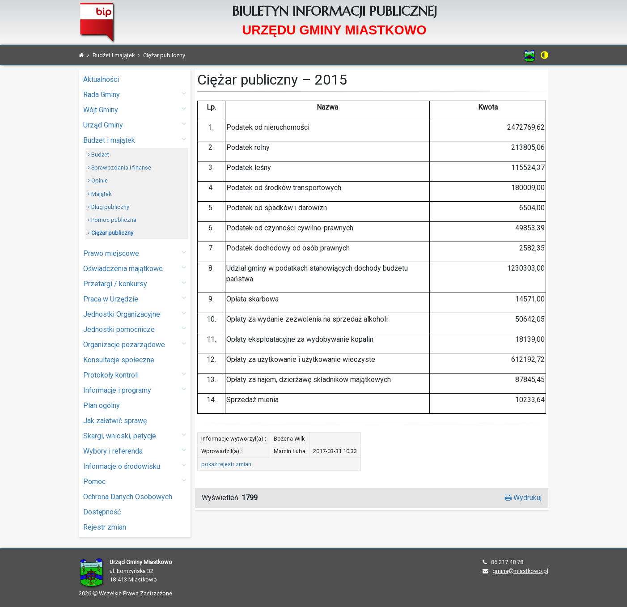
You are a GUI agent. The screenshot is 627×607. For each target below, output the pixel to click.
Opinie (98, 180)
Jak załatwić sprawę (115, 420)
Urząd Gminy (134, 124)
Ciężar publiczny (110, 232)
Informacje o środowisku (134, 466)
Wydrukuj (523, 497)
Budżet (98, 154)
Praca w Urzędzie (134, 298)
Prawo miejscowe (134, 253)
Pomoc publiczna (112, 219)
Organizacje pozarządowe (134, 344)
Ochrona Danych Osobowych (127, 496)
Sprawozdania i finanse (119, 167)
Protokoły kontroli (134, 374)
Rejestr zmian (104, 527)
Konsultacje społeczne (118, 360)
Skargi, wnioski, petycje (134, 435)
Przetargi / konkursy (134, 283)
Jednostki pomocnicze (134, 329)
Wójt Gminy (134, 109)
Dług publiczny (108, 207)
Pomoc (134, 481)
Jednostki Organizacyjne (134, 313)
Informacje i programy (134, 390)
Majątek (99, 194)
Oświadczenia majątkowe (134, 268)
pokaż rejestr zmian (226, 464)
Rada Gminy (134, 94)
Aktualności (101, 79)
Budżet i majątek (134, 139)
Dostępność (102, 512)
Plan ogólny (101, 405)
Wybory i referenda (134, 450)
